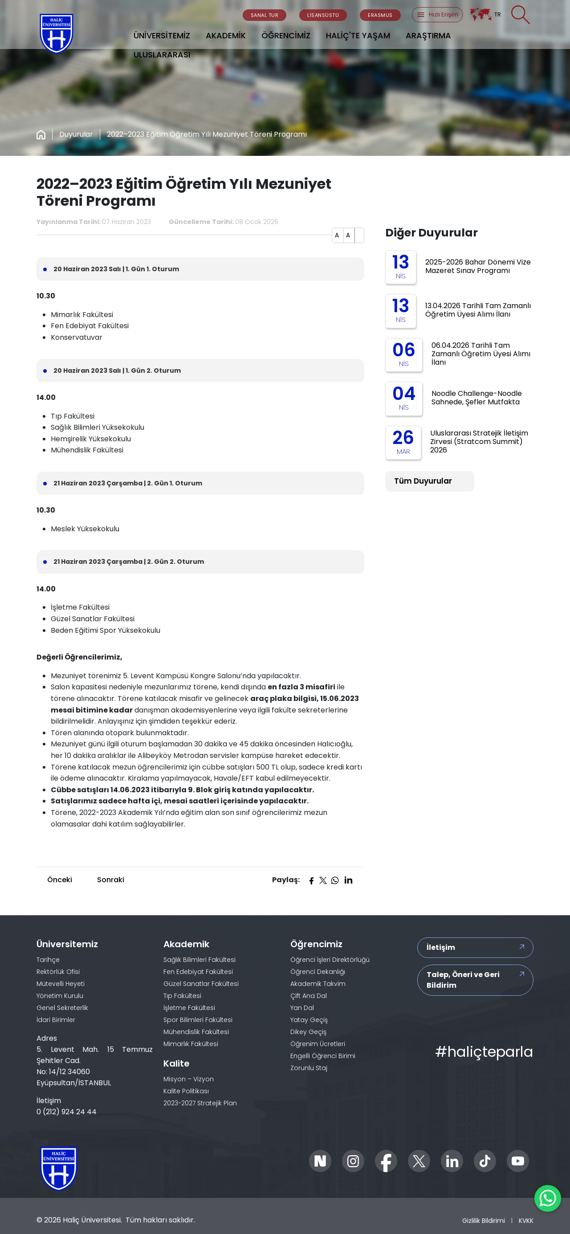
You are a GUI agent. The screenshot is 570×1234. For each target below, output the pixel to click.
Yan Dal (302, 1007)
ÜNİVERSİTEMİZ (162, 35)
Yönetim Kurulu (60, 995)
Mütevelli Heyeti (61, 983)
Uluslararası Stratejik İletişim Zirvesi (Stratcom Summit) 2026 (479, 441)
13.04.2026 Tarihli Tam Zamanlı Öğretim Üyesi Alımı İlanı (478, 310)
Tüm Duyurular (423, 481)
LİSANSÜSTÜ (323, 15)
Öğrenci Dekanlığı (317, 971)
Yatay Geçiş (309, 1019)
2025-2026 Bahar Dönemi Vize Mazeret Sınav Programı (478, 266)
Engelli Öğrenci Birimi (322, 1055)
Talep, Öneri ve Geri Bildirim (463, 979)
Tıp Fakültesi (182, 995)
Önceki (59, 880)
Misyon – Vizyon (188, 1079)
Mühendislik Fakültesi (196, 1031)
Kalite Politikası (186, 1091)
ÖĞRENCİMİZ (285, 35)
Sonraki (110, 880)
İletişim (441, 947)
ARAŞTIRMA (428, 35)
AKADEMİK (226, 35)
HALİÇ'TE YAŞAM (358, 35)
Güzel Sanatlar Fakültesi (201, 983)
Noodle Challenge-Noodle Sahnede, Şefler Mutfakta (477, 397)
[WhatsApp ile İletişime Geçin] (547, 1198)
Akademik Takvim (318, 983)
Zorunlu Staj (308, 1067)
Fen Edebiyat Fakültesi (198, 971)
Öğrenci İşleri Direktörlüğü (330, 959)
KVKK (526, 1220)
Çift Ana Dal (308, 995)
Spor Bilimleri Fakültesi (197, 1019)
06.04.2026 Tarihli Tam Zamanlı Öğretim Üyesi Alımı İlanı (481, 353)
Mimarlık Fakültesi (190, 1043)
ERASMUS (380, 15)
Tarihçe (48, 959)
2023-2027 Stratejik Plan (200, 1103)
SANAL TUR (265, 15)
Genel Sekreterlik (62, 1007)
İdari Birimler (56, 1019)
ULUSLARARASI (162, 54)
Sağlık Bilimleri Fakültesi (199, 959)
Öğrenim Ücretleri (317, 1043)
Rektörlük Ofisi (58, 971)
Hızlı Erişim (437, 14)
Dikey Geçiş (308, 1031)
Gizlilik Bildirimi (483, 1220)
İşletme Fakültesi (189, 1007)
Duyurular (76, 134)
